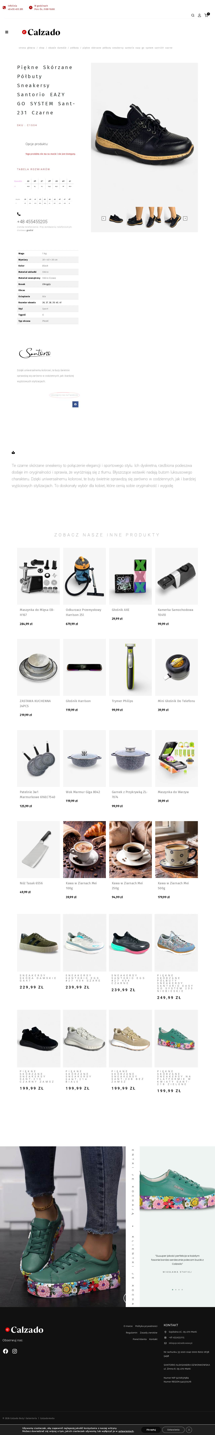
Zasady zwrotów (149, 1332)
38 (50, 302)
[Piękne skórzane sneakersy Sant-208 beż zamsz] (130, 1039)
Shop (41, 48)
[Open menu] (6, 32)
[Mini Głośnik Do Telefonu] (176, 667)
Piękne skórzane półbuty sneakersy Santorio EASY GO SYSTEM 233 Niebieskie (175, 983)
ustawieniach (126, 1431)
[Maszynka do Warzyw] (176, 758)
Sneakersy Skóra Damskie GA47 (38, 978)
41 (60, 302)
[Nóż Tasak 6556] (38, 849)
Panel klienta (140, 1339)
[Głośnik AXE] (130, 576)
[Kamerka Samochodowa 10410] (176, 576)
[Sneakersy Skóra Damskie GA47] (38, 943)
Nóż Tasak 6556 (31, 883)
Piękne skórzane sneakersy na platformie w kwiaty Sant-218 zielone (174, 1078)
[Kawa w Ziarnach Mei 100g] (84, 849)
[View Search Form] (193, 15)
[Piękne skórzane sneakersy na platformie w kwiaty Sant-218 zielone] (176, 1038)
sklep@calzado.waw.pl (180, 1343)
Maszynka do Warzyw (173, 792)
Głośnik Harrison (78, 701)
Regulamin (131, 1332)
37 (47, 302)
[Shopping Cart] (207, 15)
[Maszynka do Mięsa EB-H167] (38, 576)
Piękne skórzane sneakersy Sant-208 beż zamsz (128, 1076)
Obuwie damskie (57, 48)
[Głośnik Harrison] (84, 667)
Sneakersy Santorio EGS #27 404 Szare (83, 978)
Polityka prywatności (146, 1326)
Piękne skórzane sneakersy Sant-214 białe (79, 1076)
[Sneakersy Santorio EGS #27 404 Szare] (84, 943)
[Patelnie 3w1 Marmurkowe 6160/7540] (38, 758)
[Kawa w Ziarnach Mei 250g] (130, 849)
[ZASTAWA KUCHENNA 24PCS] (38, 667)
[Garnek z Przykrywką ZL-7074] (130, 758)
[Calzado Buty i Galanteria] (41, 32)
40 (57, 302)
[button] (75, 404)
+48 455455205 (176, 1337)
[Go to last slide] (104, 218)
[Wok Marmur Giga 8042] (84, 758)
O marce (128, 1326)
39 (53, 302)
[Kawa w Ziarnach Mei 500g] (176, 849)
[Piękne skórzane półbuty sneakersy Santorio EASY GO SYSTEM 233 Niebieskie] (176, 943)
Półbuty (74, 48)
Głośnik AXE (120, 610)
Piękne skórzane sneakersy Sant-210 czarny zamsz (37, 1076)
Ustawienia (173, 1429)
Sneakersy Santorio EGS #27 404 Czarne (129, 979)
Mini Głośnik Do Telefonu (176, 701)
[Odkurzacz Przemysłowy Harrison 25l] (84, 576)
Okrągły (46, 284)
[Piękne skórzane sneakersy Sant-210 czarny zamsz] (38, 1039)
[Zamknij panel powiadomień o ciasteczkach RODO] (189, 1430)
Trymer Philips (122, 701)
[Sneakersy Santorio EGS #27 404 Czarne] (130, 943)
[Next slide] (185, 218)
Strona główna (27, 48)
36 (43, 302)
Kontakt (153, 1339)
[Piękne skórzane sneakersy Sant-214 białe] (84, 1039)
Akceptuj (151, 1429)
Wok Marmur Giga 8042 (83, 792)
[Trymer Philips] (130, 667)
